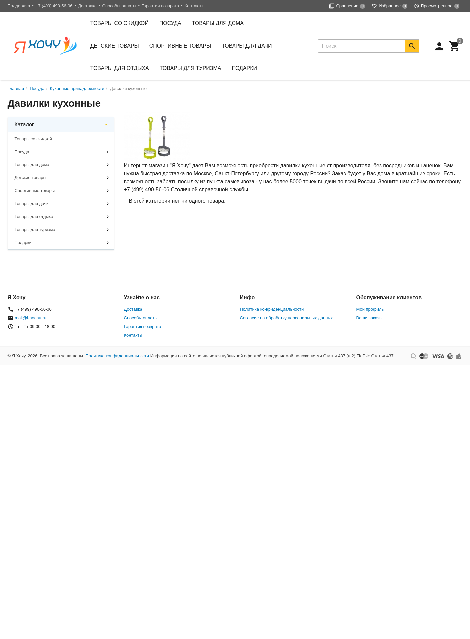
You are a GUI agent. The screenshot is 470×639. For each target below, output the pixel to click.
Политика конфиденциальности (272, 309)
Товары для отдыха (119, 68)
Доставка (87, 5)
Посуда (170, 23)
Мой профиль (370, 309)
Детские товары (114, 46)
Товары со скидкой (119, 23)
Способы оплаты (119, 5)
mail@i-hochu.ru (30, 317)
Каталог (24, 124)
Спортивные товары (180, 46)
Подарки (244, 68)
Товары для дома (218, 23)
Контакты (194, 5)
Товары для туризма (190, 68)
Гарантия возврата (160, 5)
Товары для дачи (247, 46)
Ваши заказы (369, 317)
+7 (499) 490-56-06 (54, 5)
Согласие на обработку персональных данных (286, 317)
